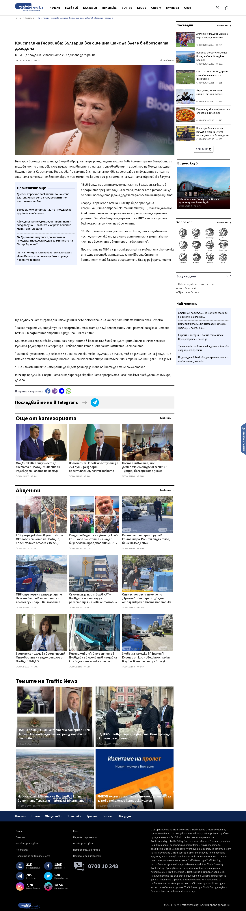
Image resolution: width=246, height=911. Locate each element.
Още (187, 7)
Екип (75, 831)
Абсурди (124, 816)
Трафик (91, 816)
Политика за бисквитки (87, 856)
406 (87, 476)
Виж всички (165, 418)
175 (219, 82)
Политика (109, 7)
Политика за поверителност (33, 856)
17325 (87, 548)
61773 (197, 206)
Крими (141, 7)
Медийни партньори (85, 837)
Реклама (20, 837)
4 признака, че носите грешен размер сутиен (209, 92)
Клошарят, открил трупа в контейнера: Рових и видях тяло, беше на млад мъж (146, 540)
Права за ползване (83, 843)
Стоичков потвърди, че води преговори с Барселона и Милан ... (203, 315)
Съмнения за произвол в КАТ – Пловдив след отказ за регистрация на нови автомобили (93, 599)
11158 (116, 744)
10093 (34, 666)
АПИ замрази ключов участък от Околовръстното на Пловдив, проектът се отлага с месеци (39, 540)
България (90, 7)
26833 (34, 548)
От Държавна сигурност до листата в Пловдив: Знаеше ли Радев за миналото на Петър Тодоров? (38, 467)
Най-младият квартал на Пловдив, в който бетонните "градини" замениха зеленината (51, 798)
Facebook (48, 391)
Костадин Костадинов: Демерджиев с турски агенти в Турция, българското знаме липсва (144, 467)
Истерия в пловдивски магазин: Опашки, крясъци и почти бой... (202, 326)
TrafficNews (168, 60)
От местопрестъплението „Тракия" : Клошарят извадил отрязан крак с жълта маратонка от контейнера (147, 599)
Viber (55, 391)
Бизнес (127, 7)
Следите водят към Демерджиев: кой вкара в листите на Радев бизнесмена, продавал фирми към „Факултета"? (93, 540)
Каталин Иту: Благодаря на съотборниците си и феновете (212, 75)
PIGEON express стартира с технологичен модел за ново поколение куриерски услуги (134, 798)
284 (219, 45)
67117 (36, 806)
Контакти (22, 850)
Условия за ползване (27, 843)
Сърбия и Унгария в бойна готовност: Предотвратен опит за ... (201, 337)
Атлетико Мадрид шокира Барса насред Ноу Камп (212, 35)
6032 (34, 476)
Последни (184, 25)
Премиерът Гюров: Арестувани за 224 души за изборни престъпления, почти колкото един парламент (93, 467)
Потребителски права (86, 850)
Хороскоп (184, 222)
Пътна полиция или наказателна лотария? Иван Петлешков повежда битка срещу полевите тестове (54, 734)
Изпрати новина (243, 439)
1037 (219, 64)
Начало (54, 7)
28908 (140, 548)
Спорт (156, 7)
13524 (116, 806)
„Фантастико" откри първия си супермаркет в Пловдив (199, 200)
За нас (19, 831)
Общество (53, 816)
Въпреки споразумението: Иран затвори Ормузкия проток (211, 56)
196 (219, 139)
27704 (36, 744)
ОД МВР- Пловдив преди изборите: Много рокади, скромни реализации (134, 736)
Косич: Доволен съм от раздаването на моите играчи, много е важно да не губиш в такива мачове (212, 133)
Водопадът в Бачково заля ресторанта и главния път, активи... (203, 359)
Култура (172, 7)
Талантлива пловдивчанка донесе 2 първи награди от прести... (203, 348)
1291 (87, 666)
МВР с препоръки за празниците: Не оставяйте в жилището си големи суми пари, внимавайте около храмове (39, 599)
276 (219, 101)
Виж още (203, 149)
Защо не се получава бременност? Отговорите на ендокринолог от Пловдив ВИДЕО (40, 658)
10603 (140, 607)
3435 (140, 476)
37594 (140, 666)
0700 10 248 (103, 866)
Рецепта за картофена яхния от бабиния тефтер (213, 111)
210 (219, 120)
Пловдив (71, 7)
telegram (61, 391)
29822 (87, 607)
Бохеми (107, 816)
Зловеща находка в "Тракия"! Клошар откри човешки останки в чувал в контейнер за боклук (146, 658)
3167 (34, 607)
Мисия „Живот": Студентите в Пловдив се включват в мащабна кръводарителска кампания (93, 658)
